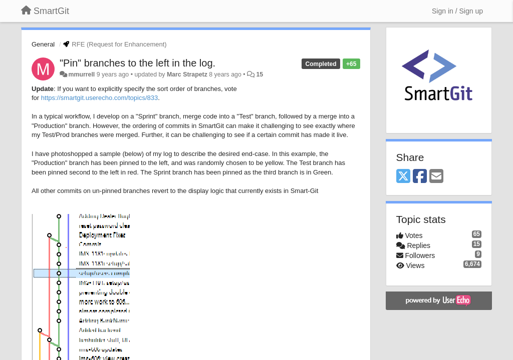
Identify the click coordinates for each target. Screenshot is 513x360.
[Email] (436, 177)
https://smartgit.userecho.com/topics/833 (99, 98)
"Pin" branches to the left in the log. (137, 63)
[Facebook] (420, 177)
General (43, 44)
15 (259, 74)
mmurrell (81, 74)
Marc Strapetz (187, 74)
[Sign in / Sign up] (457, 11)
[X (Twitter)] (403, 177)
